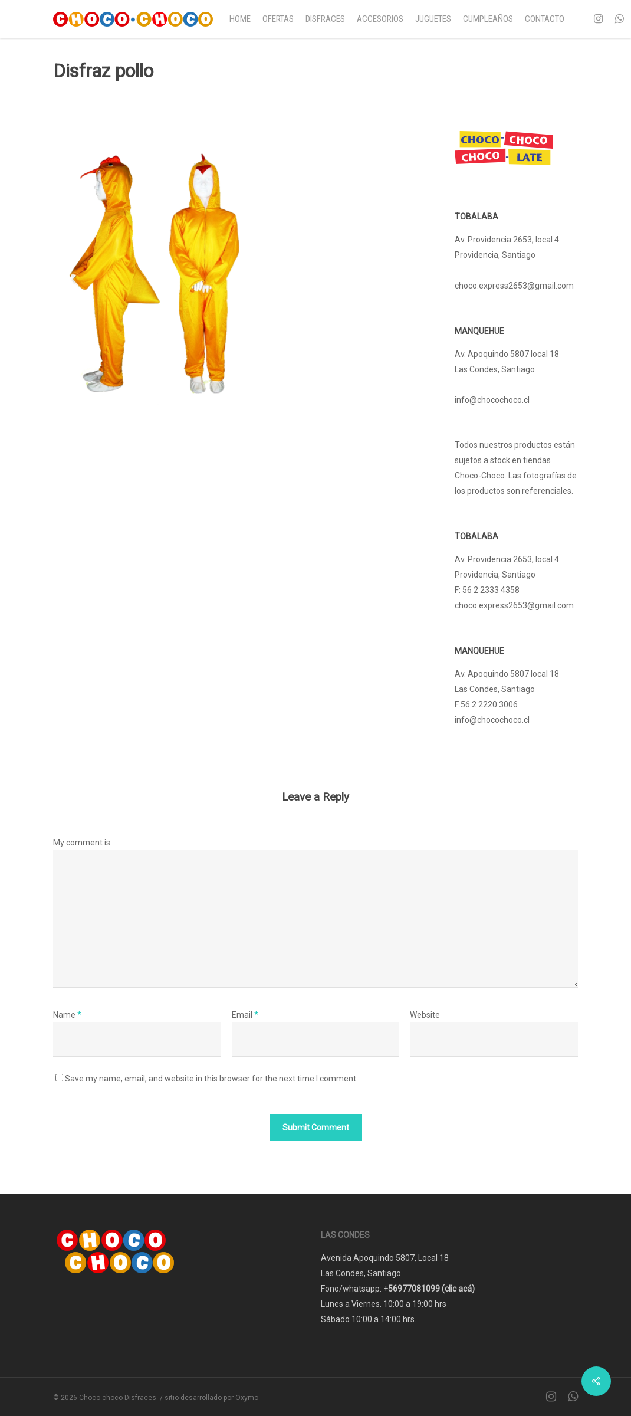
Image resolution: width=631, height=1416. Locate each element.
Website (425, 1015)
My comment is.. (83, 842)
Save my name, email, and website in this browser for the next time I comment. (211, 1078)
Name (67, 1015)
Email (245, 1015)
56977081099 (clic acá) (431, 1288)
